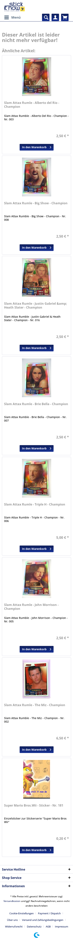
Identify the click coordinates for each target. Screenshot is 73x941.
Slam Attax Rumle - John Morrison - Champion (31, 607)
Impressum (61, 926)
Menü (12, 17)
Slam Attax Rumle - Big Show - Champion (36, 203)
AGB (48, 926)
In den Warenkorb (36, 146)
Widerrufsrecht (14, 926)
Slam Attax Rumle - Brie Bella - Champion (36, 404)
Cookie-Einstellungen (21, 913)
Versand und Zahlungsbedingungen (42, 920)
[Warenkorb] (65, 17)
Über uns (12, 920)
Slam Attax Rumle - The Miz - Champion (34, 705)
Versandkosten (12, 901)
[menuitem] (12, 17)
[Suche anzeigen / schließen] (46, 17)
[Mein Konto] (55, 17)
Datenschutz (34, 926)
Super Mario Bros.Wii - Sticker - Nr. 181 (33, 805)
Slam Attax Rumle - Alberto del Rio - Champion (31, 105)
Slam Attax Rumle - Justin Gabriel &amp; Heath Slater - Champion (35, 306)
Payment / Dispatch (49, 913)
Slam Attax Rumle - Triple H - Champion (34, 504)
